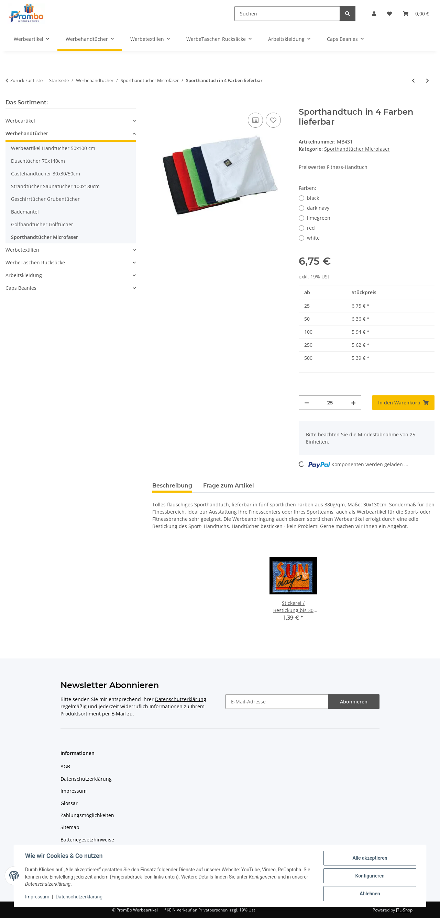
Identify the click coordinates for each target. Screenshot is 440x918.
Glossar (69, 803)
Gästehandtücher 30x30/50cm (45, 173)
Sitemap (69, 827)
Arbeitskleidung (24, 275)
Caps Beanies (21, 288)
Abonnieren (353, 701)
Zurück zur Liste (26, 80)
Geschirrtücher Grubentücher (45, 199)
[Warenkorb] (415, 13)
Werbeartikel (20, 120)
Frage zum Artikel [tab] (228, 485)
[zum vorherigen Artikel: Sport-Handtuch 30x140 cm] (413, 80)
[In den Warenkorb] (157, 103)
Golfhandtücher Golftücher (42, 224)
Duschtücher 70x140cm (38, 161)
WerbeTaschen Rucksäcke (35, 262)
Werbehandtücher (27, 133)
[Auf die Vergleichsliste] (255, 120)
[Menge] (330, 402)
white (313, 237)
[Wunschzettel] (389, 13)
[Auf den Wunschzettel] (273, 120)
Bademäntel (25, 211)
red (311, 228)
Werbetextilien (22, 249)
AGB (65, 766)
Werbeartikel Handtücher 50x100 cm (53, 148)
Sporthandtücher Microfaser (357, 149)
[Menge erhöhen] (353, 402)
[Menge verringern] (306, 402)
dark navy (318, 208)
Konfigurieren (369, 876)
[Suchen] (287, 13)
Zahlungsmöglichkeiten (87, 815)
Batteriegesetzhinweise (87, 839)
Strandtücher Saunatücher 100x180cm (55, 186)
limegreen (318, 218)
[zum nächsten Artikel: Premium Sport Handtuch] (427, 80)
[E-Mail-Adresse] (277, 701)
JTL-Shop (404, 910)
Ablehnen (370, 893)
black (313, 198)
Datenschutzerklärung (79, 896)
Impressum (37, 896)
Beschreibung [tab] (172, 485)
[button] (374, 13)
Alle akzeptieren (369, 858)
